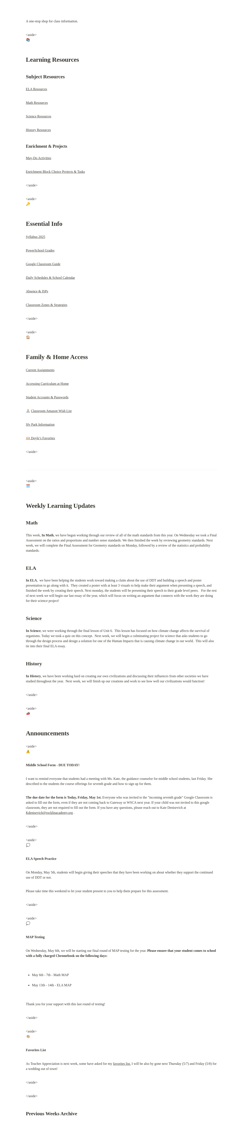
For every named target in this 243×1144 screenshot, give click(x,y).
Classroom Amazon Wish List (51, 411)
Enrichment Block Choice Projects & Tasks (55, 171)
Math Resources (37, 103)
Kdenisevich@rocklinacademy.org (49, 813)
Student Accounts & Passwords (47, 397)
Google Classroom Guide (43, 264)
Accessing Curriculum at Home (47, 383)
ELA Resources (36, 89)
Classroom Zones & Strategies (46, 305)
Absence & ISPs (37, 291)
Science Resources (38, 116)
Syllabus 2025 (35, 237)
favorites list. (122, 1063)
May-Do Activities (38, 158)
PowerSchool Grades (40, 250)
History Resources (38, 130)
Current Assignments (40, 370)
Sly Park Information (40, 424)
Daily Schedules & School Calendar (50, 277)
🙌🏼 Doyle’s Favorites (40, 438)
